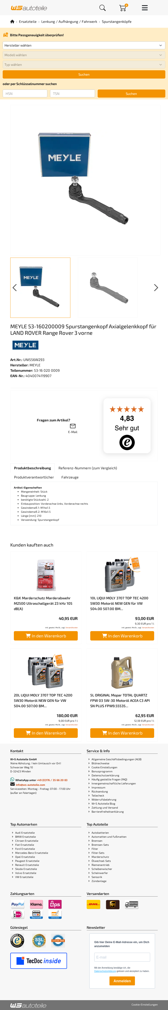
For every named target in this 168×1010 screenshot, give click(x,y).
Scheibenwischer (102, 868)
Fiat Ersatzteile (24, 844)
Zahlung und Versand (105, 807)
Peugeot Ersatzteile (27, 860)
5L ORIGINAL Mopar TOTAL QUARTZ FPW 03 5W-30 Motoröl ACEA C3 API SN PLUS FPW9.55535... (120, 700)
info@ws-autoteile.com (30, 784)
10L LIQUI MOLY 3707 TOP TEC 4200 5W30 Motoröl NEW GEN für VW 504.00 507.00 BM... (119, 603)
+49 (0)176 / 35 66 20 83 (52, 780)
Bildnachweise (100, 763)
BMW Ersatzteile (25, 836)
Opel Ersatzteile (25, 856)
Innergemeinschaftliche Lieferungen (114, 783)
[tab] (32, 468)
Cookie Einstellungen (104, 767)
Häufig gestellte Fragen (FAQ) (109, 779)
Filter (95, 848)
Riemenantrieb (100, 864)
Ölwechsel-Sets (101, 860)
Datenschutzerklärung (105, 775)
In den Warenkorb (46, 635)
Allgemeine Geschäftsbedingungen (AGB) (116, 759)
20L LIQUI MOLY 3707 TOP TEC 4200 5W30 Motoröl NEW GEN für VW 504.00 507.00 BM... (43, 700)
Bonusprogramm (102, 771)
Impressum (98, 787)
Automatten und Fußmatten (109, 836)
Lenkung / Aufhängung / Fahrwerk (69, 21)
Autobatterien (100, 832)
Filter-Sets (98, 852)
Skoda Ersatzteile (26, 868)
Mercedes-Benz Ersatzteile (31, 852)
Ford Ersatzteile (25, 848)
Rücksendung (100, 791)
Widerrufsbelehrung (104, 799)
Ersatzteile (28, 21)
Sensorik (97, 876)
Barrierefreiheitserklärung (108, 811)
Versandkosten (71, 627)
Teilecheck (98, 795)
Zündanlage (99, 880)
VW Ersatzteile (24, 876)
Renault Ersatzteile (27, 864)
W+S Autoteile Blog (103, 803)
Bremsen (97, 840)
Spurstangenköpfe (117, 21)
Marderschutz (100, 856)
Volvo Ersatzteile (25, 872)
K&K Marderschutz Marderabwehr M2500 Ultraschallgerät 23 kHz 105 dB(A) (43, 603)
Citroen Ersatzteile (26, 840)
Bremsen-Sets (100, 844)
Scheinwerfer (100, 872)
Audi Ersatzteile (25, 832)
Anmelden (122, 981)
